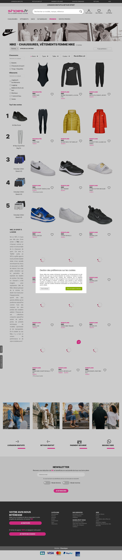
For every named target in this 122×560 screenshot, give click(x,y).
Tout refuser (44, 288)
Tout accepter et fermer (74, 288)
